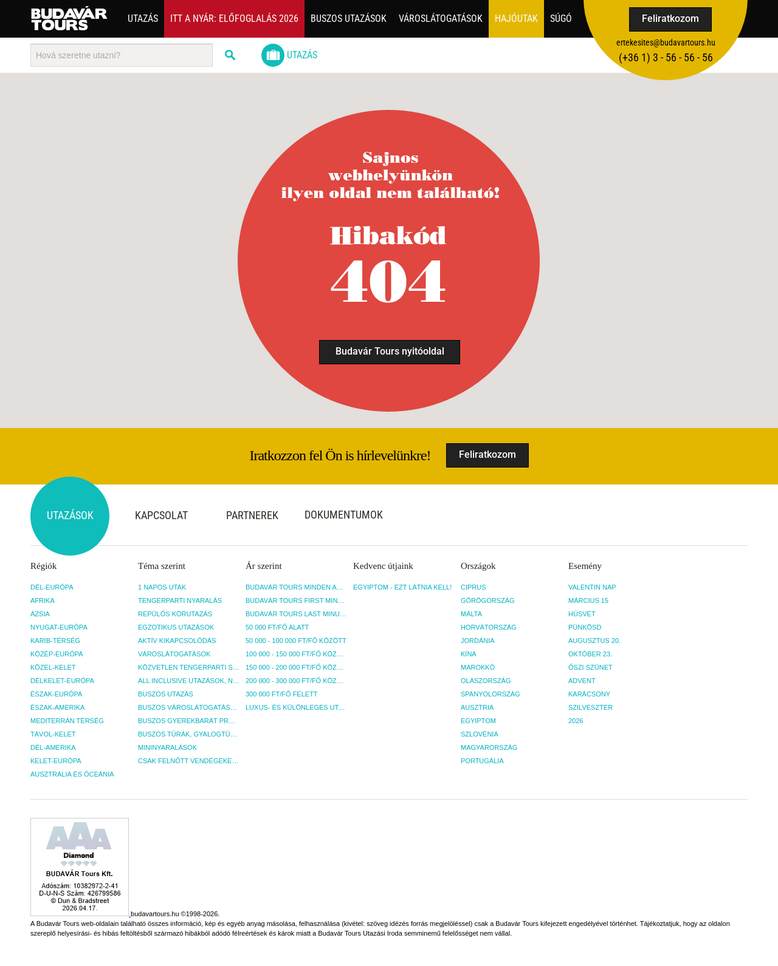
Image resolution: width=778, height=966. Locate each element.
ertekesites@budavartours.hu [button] (665, 42)
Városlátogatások (441, 18)
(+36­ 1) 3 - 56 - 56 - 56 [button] (666, 57)
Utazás (143, 18)
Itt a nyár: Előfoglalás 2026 (234, 18)
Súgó (561, 18)
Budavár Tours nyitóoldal (390, 351)
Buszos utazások (349, 18)
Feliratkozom (670, 18)
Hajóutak (516, 18)
